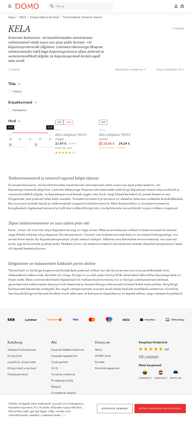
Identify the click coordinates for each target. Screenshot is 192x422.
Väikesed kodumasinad (22, 350)
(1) (73, 153)
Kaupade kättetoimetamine (67, 350)
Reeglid (56, 387)
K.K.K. (55, 368)
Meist (98, 350)
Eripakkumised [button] (22, 102)
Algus (11, 17)
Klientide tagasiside (107, 368)
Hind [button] (14, 121)
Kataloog (15, 342)
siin (63, 415)
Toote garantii (59, 362)
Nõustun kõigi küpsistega (160, 408)
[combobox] (130, 69)
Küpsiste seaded (115, 408)
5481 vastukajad (148, 356)
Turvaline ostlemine (63, 374)
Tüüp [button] (14, 83)
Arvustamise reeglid (63, 393)
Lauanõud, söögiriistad (22, 362)
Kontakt (99, 362)
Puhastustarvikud (18, 374)
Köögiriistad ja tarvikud (44, 17)
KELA (22, 17)
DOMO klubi (103, 356)
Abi (54, 342)
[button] (9, 6)
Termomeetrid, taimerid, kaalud (82, 17)
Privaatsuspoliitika (62, 380)
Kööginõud (15, 356)
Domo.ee (102, 342)
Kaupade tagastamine (64, 356)
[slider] (10, 132)
